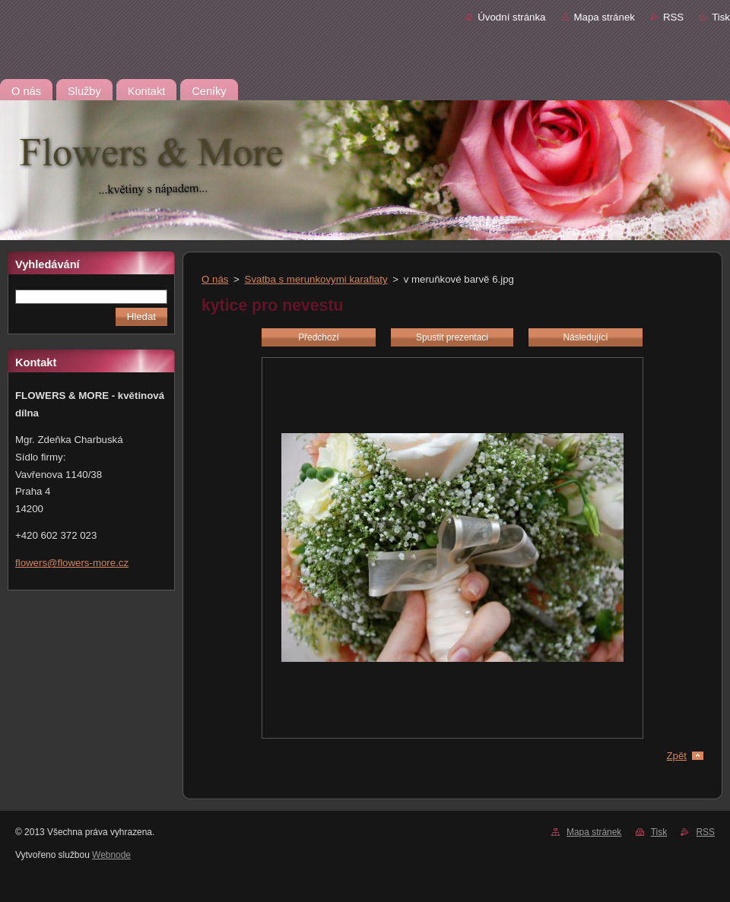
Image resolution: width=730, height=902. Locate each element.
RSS (673, 17)
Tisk (721, 17)
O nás (215, 279)
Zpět (676, 755)
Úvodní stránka (511, 17)
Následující (585, 337)
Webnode (111, 855)
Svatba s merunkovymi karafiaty (316, 279)
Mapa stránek (604, 17)
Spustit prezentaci (452, 337)
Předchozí (318, 337)
